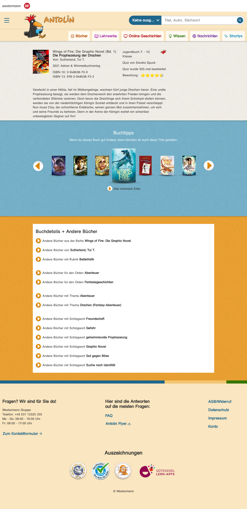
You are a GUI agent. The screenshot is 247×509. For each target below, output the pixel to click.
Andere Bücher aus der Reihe (86, 241)
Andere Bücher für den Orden (70, 273)
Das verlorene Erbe (126, 189)
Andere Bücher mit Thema (68, 296)
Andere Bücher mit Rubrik (68, 259)
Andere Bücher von (68, 250)
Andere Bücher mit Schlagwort (73, 319)
